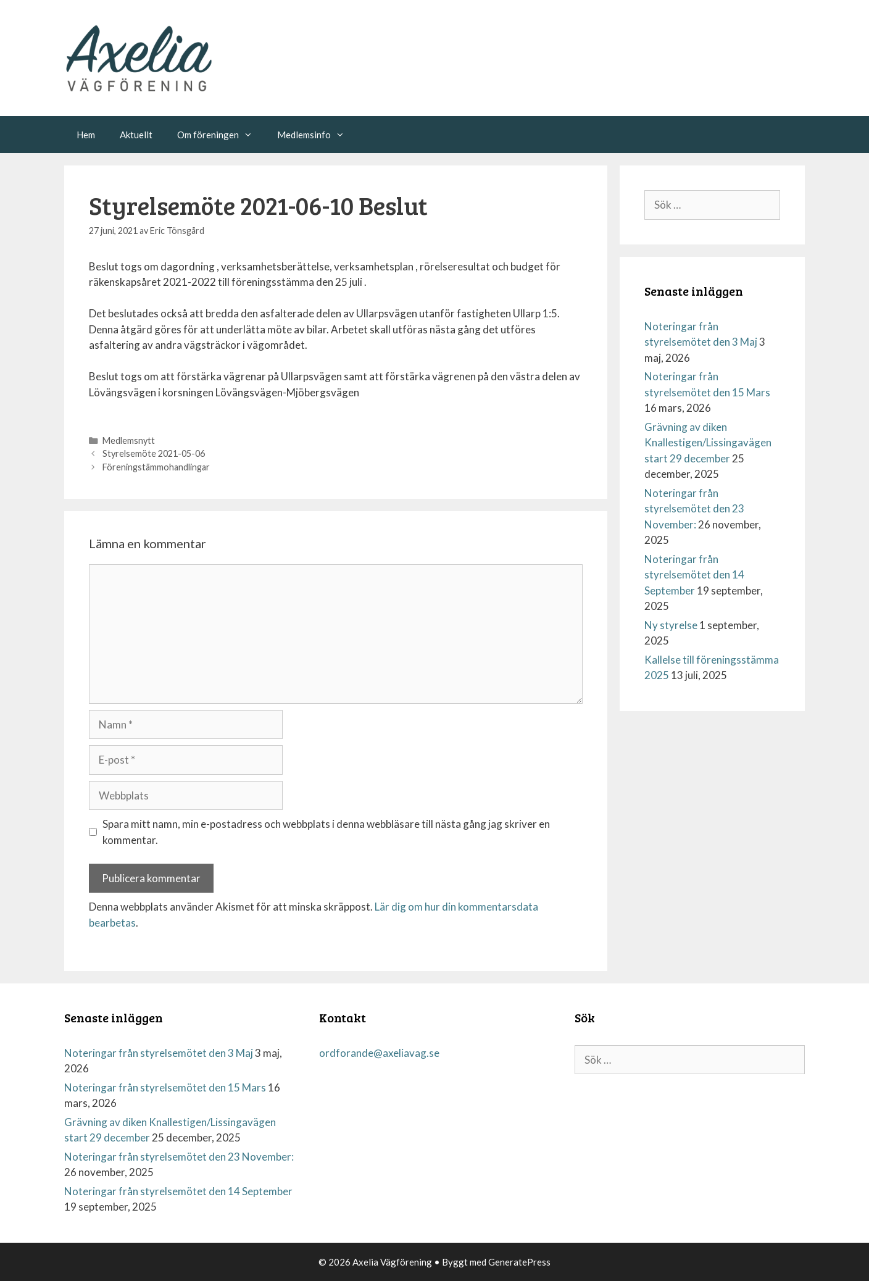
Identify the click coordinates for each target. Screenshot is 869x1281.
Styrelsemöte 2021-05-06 (153, 453)
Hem (86, 134)
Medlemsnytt (128, 440)
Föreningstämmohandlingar (156, 467)
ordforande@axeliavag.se (379, 1052)
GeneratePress (519, 1261)
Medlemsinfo (317, 134)
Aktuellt (136, 134)
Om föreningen (221, 134)
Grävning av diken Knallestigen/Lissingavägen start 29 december (707, 442)
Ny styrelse (670, 625)
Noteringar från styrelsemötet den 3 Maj (158, 1052)
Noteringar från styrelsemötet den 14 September (694, 575)
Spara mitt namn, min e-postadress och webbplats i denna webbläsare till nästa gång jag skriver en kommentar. (326, 831)
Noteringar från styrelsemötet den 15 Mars (165, 1087)
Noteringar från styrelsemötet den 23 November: (694, 508)
